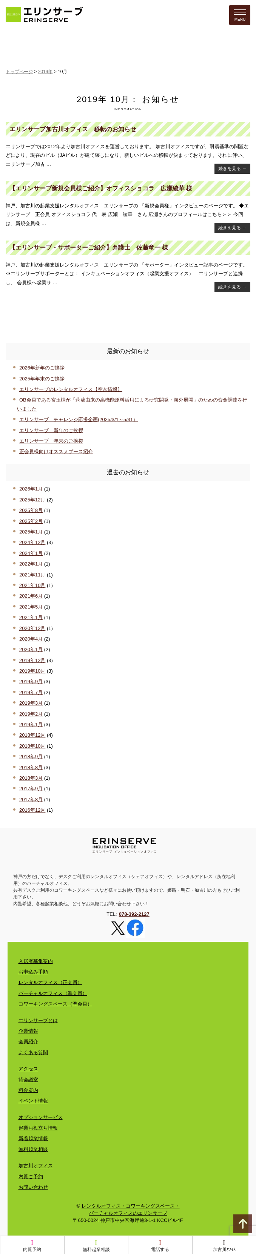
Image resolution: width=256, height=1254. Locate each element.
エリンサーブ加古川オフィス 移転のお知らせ (72, 129)
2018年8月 (31, 767)
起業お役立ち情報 (38, 1128)
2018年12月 (32, 735)
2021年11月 (32, 575)
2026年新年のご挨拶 (42, 368)
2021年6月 (31, 596)
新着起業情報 (33, 1138)
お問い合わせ (33, 1187)
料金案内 (28, 1090)
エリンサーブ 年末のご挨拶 (51, 441)
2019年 (45, 71)
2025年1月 (31, 532)
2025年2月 (31, 521)
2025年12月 (32, 500)
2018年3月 (31, 778)
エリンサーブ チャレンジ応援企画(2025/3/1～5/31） (78, 419)
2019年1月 (31, 724)
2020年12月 (32, 628)
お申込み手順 (33, 972)
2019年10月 (32, 671)
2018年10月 (32, 746)
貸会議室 (28, 1079)
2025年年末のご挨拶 (42, 379)
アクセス (28, 1069)
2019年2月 (31, 714)
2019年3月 (31, 703)
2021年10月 (32, 585)
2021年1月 (31, 617)
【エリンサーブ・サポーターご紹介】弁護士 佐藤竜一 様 (88, 247)
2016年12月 (32, 810)
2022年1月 (31, 564)
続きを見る (232, 168)
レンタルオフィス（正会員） (50, 982)
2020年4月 (31, 639)
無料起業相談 (33, 1149)
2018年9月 (31, 756)
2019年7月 (31, 692)
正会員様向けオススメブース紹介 (56, 451)
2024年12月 (32, 542)
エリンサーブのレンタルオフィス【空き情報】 (70, 389)
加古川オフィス (36, 1165)
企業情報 (28, 1031)
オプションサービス (41, 1117)
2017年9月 (31, 788)
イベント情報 (33, 1101)
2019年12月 (32, 660)
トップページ (19, 71)
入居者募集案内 (36, 961)
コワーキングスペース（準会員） (55, 1004)
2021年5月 (31, 607)
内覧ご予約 (31, 1176)
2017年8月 (31, 799)
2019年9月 (31, 681)
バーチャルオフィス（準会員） (53, 993)
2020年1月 (31, 649)
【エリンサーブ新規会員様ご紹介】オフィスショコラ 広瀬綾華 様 (100, 188)
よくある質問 (33, 1052)
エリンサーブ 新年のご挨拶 (51, 430)
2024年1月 (31, 553)
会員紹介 (28, 1041)
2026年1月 (31, 489)
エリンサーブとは (38, 1020)
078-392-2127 (134, 914)
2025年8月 (31, 510)
